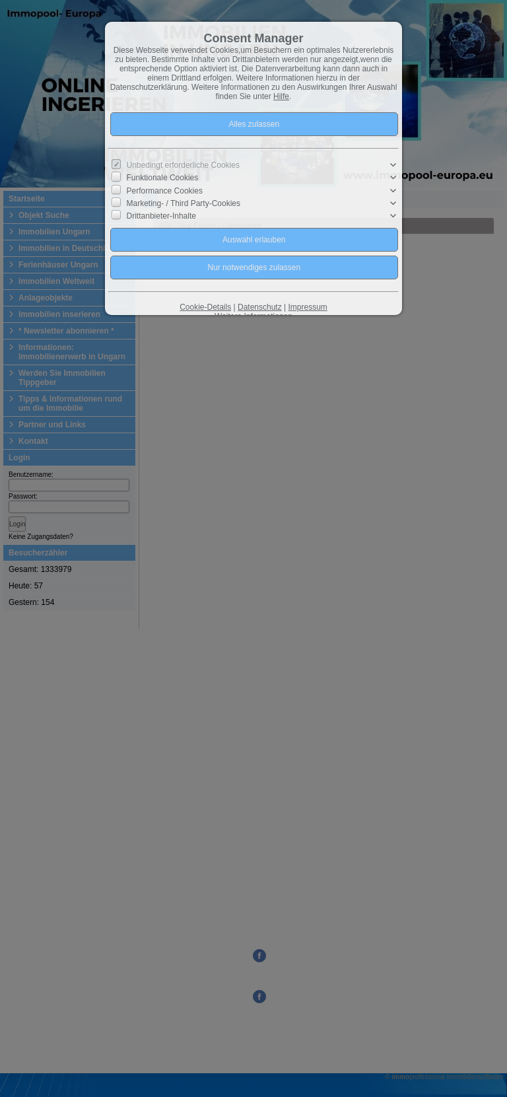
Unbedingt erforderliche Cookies (183, 165)
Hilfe (281, 96)
